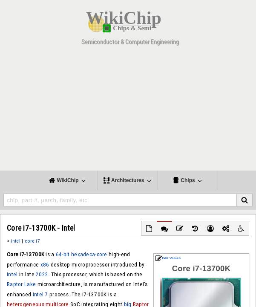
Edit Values (168, 258)
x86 (44, 264)
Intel (12, 274)
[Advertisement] (128, 111)
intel (15, 241)
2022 (42, 274)
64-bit (63, 254)
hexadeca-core (89, 254)
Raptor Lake (21, 284)
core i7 (32, 241)
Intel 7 (40, 294)
